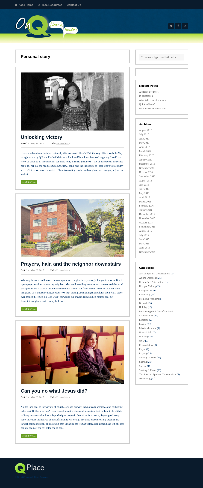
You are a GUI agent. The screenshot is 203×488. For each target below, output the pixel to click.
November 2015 (147, 218)
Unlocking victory (41, 137)
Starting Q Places (147, 370)
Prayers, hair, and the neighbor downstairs (71, 264)
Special (142, 366)
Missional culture (148, 328)
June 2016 (144, 189)
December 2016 (147, 163)
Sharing (143, 361)
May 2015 (144, 243)
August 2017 (145, 130)
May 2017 (144, 142)
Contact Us (74, 4)
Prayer (142, 349)
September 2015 (147, 226)
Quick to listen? (147, 104)
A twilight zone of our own (152, 100)
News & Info (145, 332)
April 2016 (144, 197)
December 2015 (147, 214)
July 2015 (144, 235)
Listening (144, 320)
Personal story (63, 143)
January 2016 (145, 210)
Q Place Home (24, 4)
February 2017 (146, 155)
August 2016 (145, 180)
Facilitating (145, 294)
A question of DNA (148, 91)
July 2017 (144, 134)
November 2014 (147, 252)
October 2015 (146, 222)
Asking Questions (148, 278)
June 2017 (144, 138)
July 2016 (144, 184)
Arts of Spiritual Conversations (154, 273)
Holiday (143, 307)
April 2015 (144, 247)
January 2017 (145, 159)
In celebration (146, 96)
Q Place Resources (50, 4)
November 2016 (147, 168)
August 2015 (145, 231)
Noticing (143, 336)
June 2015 (144, 239)
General (143, 303)
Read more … (29, 182)
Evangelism (145, 290)
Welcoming (145, 378)
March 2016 (145, 201)
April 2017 (144, 147)
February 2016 (146, 205)
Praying (143, 353)
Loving (142, 324)
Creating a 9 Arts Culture (151, 282)
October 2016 (146, 172)
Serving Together (147, 357)
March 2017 (145, 151)
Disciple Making (147, 286)
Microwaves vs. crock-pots (152, 108)
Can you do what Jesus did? (54, 391)
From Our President (149, 299)
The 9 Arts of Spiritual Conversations (157, 374)
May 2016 (144, 193)
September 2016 (147, 176)
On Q (142, 341)
